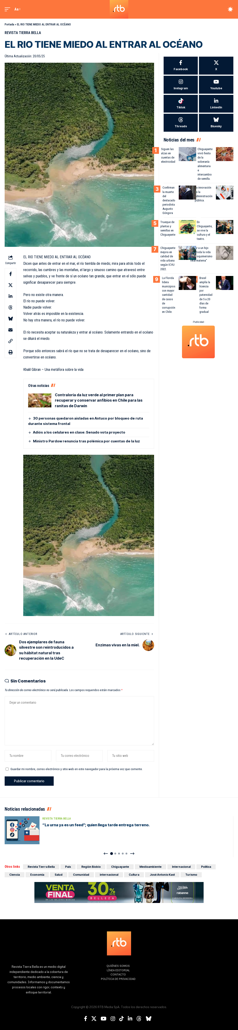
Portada (9, 24)
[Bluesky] (216, 123)
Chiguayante (120, 866)
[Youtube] (216, 85)
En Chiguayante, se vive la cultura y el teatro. (204, 230)
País (68, 866)
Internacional (181, 866)
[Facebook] (181, 66)
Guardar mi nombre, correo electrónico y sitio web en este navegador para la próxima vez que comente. (76, 769)
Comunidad (81, 874)
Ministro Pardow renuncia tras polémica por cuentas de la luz (86, 441)
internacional (109, 874)
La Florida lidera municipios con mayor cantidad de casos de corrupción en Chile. (168, 295)
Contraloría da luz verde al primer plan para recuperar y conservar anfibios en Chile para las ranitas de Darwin (98, 400)
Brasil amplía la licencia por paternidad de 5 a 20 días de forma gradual (205, 295)
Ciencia (14, 874)
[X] (216, 66)
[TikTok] (121, 1018)
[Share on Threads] (10, 307)
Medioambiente (150, 866)
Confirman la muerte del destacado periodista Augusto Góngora (168, 200)
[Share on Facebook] (10, 273)
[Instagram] (181, 85)
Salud (59, 874)
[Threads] (181, 123)
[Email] (10, 329)
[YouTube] (103, 1018)
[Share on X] (10, 285)
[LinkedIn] (216, 104)
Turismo (191, 874)
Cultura (134, 874)
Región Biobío (91, 866)
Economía (37, 874)
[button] (9, 9)
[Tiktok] (181, 104)
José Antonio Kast (162, 874)
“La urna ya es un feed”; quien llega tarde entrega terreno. (96, 825)
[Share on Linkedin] (10, 296)
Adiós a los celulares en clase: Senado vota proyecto (79, 432)
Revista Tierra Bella (23, 33)
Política (206, 866)
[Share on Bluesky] (10, 318)
